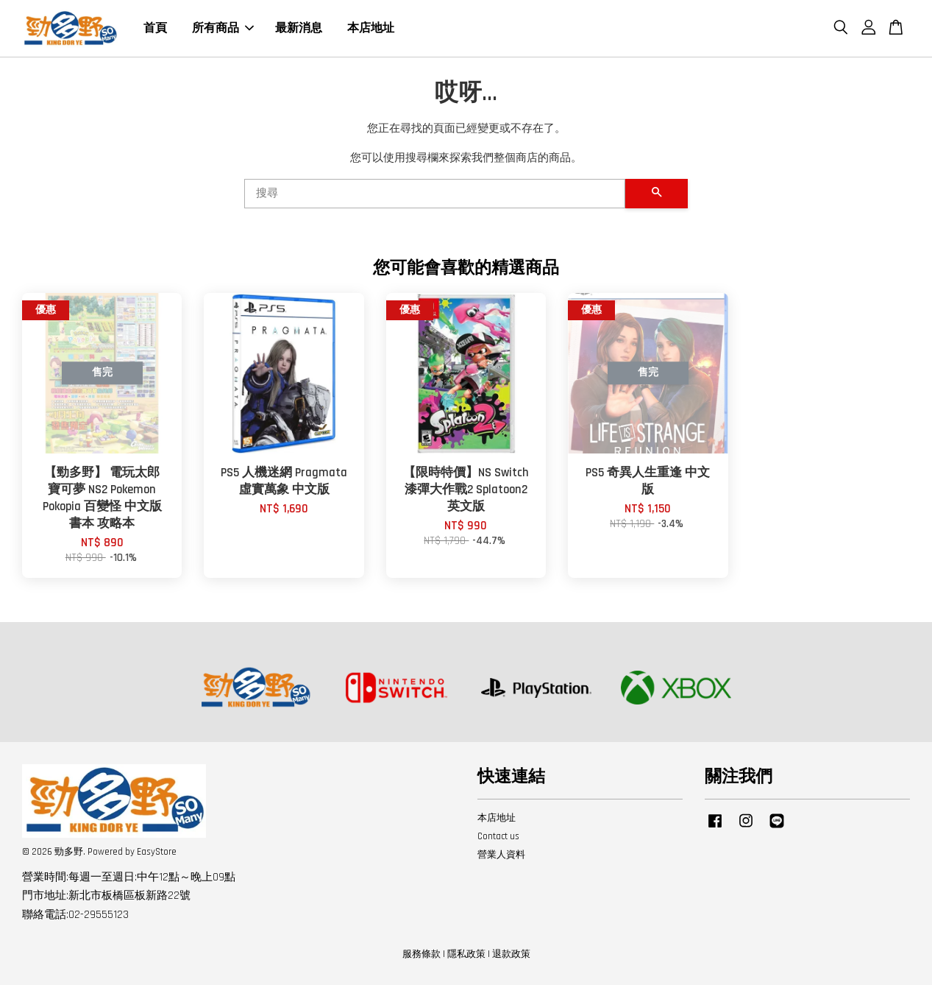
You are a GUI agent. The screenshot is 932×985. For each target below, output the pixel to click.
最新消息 (298, 28)
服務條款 (421, 954)
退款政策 (511, 954)
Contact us (498, 836)
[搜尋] (435, 193)
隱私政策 (466, 954)
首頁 (155, 28)
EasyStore (157, 852)
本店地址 (370, 28)
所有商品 (223, 28)
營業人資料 (501, 855)
